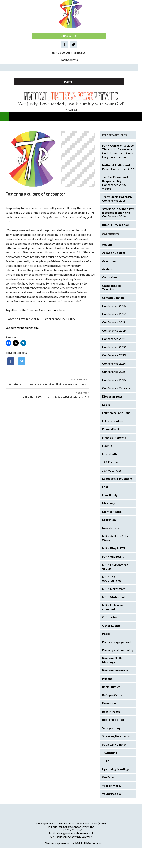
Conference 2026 (114, 380)
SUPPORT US (68, 36)
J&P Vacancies (112, 470)
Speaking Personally (116, 736)
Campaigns (109, 277)
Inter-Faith (109, 454)
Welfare (108, 777)
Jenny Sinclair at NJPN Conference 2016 (117, 198)
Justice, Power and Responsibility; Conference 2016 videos (115, 182)
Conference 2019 (114, 330)
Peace (106, 633)
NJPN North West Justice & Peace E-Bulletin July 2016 (47, 395)
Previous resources (115, 670)
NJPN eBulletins (113, 556)
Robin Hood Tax (113, 719)
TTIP (105, 761)
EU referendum (112, 421)
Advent (107, 244)
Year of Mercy (111, 785)
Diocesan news (112, 396)
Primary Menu (4, 116)
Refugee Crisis (112, 695)
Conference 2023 (114, 355)
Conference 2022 (114, 347)
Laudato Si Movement (117, 478)
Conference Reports (116, 388)
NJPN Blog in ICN (113, 548)
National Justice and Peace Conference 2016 (118, 167)
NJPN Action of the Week (115, 538)
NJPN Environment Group (115, 566)
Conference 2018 (114, 322)
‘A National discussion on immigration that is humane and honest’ (47, 381)
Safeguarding (111, 728)
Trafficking (109, 752)
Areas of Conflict (113, 252)
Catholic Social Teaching (112, 287)
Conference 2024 (114, 363)
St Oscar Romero (114, 744)
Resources (109, 703)
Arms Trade (110, 261)
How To (107, 445)
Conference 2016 (16, 353)
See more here (56, 310)
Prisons (107, 678)
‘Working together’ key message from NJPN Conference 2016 (118, 212)
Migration (109, 519)
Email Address (69, 59)
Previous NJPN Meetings (112, 660)
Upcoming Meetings (116, 769)
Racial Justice (111, 686)
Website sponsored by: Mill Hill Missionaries (73, 843)
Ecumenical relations (116, 412)
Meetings (108, 503)
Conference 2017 (114, 314)
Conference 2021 (114, 338)
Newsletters (110, 528)
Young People (111, 793)
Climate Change (113, 297)
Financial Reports (114, 437)
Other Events (111, 625)
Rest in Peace (111, 711)
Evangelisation (112, 429)
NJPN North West (114, 588)
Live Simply (110, 495)
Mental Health (112, 511)
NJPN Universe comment (112, 607)
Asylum (107, 269)
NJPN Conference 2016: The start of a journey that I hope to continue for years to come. (118, 151)
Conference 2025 (114, 371)
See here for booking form (22, 327)
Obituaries (109, 617)
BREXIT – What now (115, 224)
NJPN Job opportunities (111, 578)
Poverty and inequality (117, 650)
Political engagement (116, 642)
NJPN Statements (114, 597)
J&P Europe (110, 462)
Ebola (106, 404)
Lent (105, 487)
